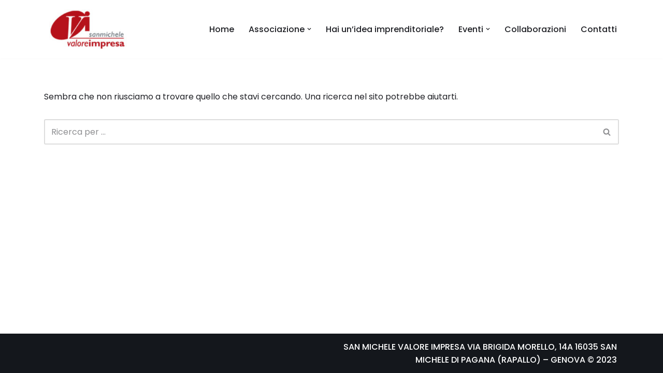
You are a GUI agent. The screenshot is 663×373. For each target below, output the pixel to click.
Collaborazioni (535, 29)
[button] (309, 29)
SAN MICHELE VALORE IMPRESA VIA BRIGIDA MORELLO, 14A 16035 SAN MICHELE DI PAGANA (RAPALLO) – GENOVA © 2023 (480, 353)
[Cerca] (320, 132)
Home (221, 29)
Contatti (599, 29)
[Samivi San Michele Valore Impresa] (85, 29)
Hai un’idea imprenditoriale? (385, 29)
